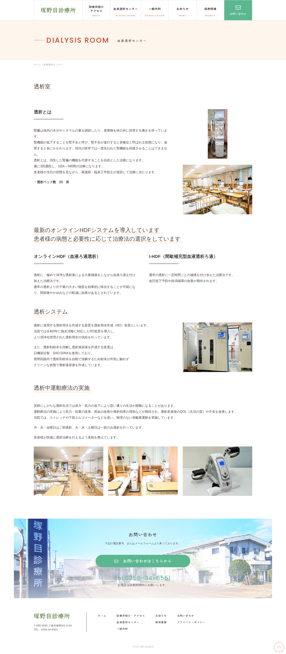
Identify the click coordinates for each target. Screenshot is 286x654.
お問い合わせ (238, 14)
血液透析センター (128, 622)
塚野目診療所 (58, 10)
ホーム (102, 616)
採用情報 (161, 622)
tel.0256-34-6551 (143, 578)
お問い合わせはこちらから (147, 561)
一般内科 (122, 629)
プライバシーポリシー (191, 622)
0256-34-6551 (49, 630)
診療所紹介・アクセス (131, 616)
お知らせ (161, 616)
